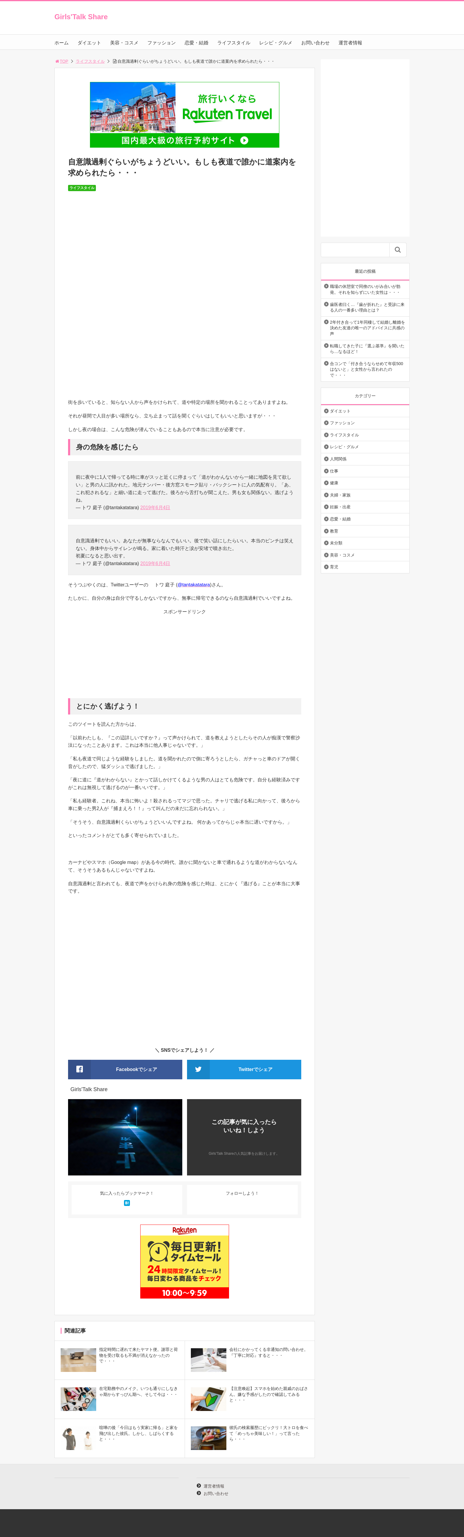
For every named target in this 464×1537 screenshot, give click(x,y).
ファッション (161, 42)
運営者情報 (350, 42)
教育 (334, 531)
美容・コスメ (124, 42)
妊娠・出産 (340, 506)
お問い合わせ (315, 42)
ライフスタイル (233, 42)
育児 (334, 567)
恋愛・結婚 (196, 42)
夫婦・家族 (340, 495)
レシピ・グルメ (275, 42)
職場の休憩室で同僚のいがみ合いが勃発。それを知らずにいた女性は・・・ (365, 289)
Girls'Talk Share (81, 17)
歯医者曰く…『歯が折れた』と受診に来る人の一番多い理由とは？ (367, 307)
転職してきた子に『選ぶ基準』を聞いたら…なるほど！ (367, 348)
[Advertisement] (184, 656)
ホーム (61, 42)
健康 (334, 482)
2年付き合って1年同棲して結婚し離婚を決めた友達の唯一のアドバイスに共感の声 (367, 328)
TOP (61, 61)
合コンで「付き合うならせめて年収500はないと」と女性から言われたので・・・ (366, 369)
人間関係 (338, 459)
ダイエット (89, 42)
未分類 (336, 543)
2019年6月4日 (155, 507)
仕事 (334, 471)
